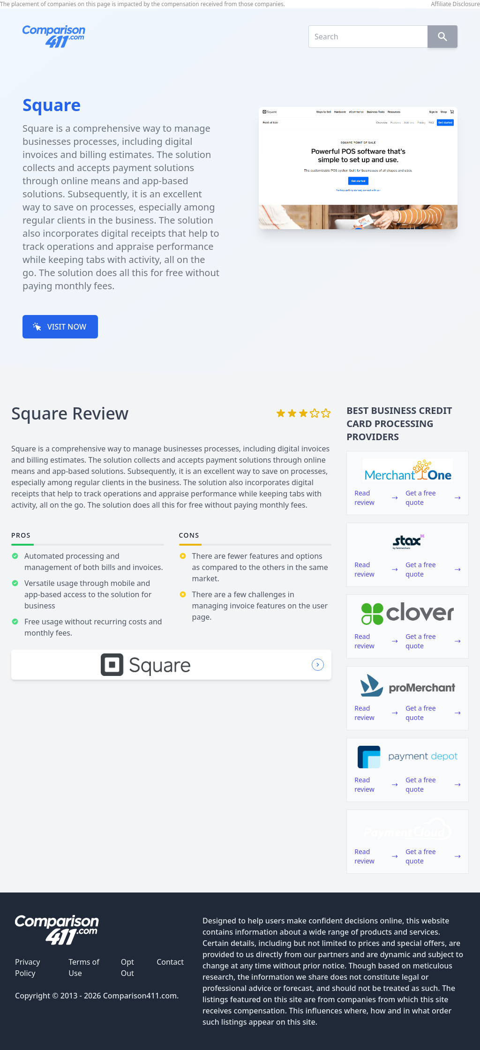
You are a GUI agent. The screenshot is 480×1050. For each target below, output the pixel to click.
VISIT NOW (59, 327)
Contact (170, 962)
